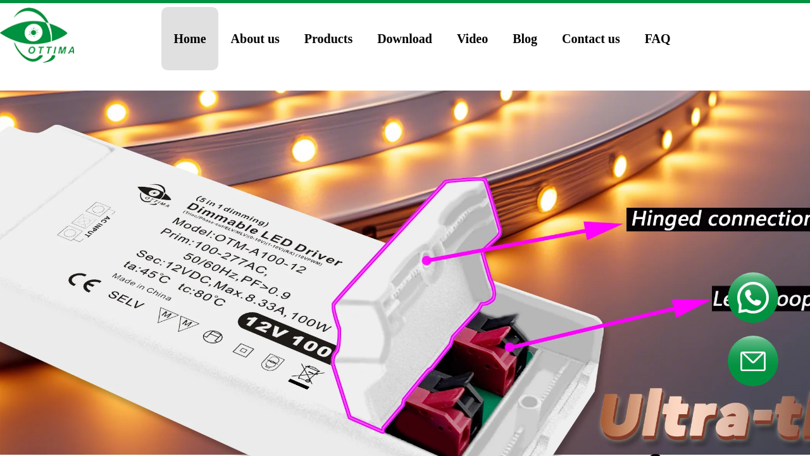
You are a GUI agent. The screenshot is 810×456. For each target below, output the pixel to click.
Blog (525, 39)
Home (190, 39)
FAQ (658, 39)
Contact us (591, 39)
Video (472, 39)
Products (328, 39)
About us (255, 39)
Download (404, 39)
